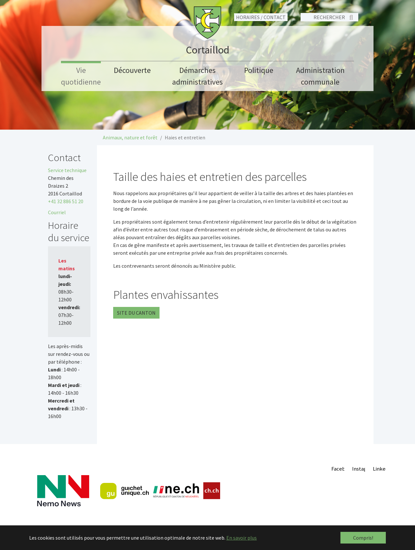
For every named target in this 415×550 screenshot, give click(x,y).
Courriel (57, 212)
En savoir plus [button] (241, 537)
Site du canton (136, 313)
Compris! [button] (363, 537)
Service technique (67, 170)
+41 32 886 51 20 (65, 201)
